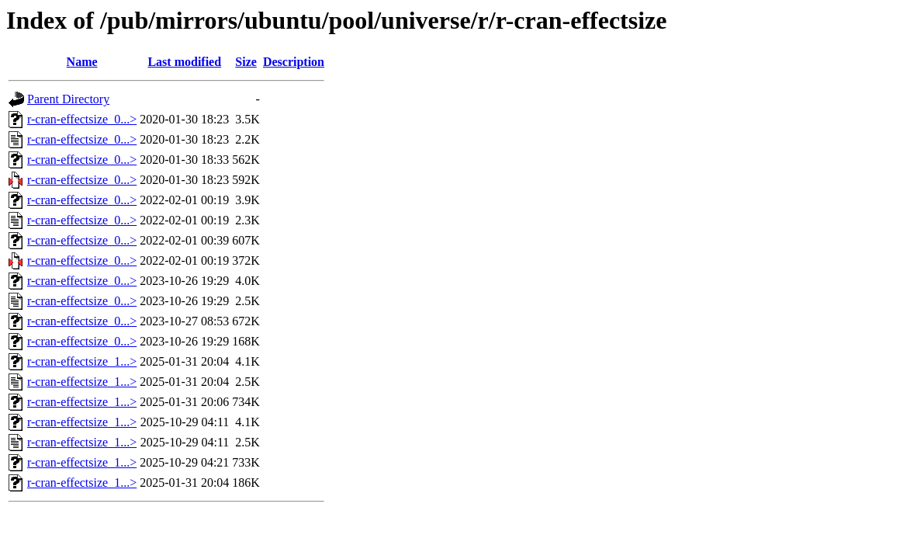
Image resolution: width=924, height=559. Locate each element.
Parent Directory (68, 99)
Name (82, 61)
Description (293, 61)
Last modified (184, 61)
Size (246, 61)
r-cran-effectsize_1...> (82, 361)
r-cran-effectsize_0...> (82, 119)
